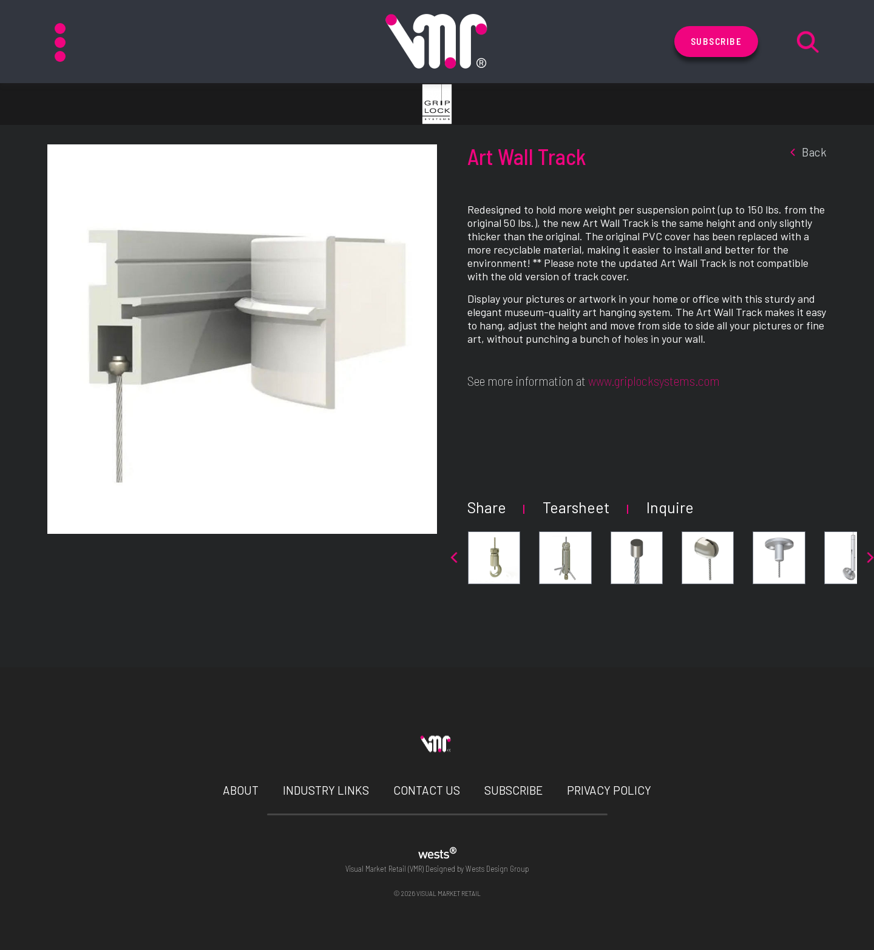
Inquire (670, 507)
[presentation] (454, 557)
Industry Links (326, 790)
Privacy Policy (609, 790)
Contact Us (426, 790)
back (807, 152)
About (241, 790)
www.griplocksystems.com (654, 380)
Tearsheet (576, 507)
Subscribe (716, 41)
